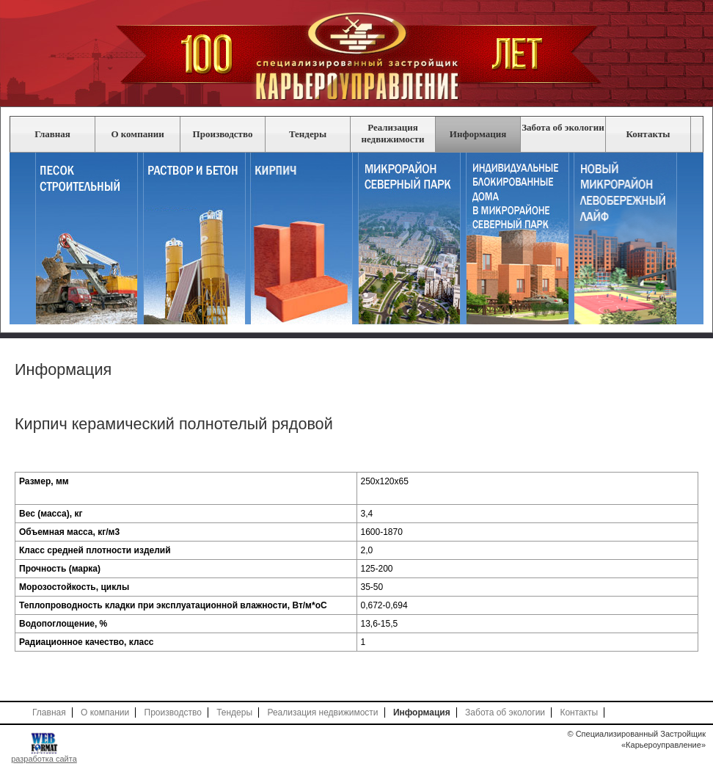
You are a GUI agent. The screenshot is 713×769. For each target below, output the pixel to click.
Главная (52, 133)
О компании (137, 133)
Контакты (648, 133)
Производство (223, 133)
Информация (478, 133)
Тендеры (307, 133)
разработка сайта (44, 758)
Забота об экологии (563, 127)
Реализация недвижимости (393, 133)
